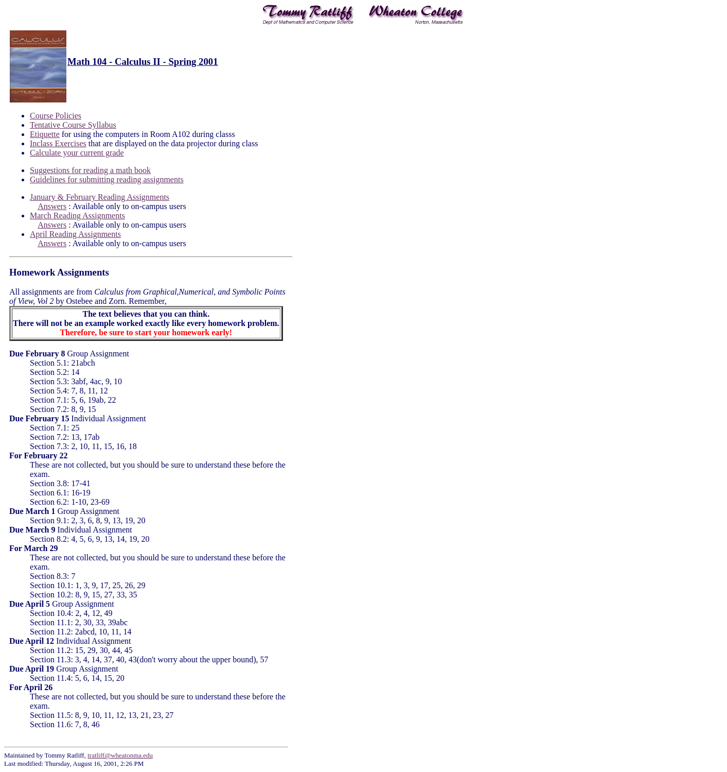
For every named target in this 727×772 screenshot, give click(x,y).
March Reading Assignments (77, 215)
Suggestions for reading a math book (90, 170)
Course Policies (55, 115)
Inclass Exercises (58, 143)
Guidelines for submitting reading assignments (107, 179)
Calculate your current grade (77, 152)
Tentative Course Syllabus (73, 125)
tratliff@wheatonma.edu (120, 755)
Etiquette (45, 134)
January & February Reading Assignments (99, 197)
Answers (52, 206)
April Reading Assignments (75, 234)
